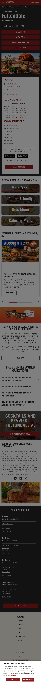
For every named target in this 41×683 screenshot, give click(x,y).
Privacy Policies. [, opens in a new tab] (12, 676)
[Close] (38, 664)
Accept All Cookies (28, 679)
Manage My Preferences (13, 679)
